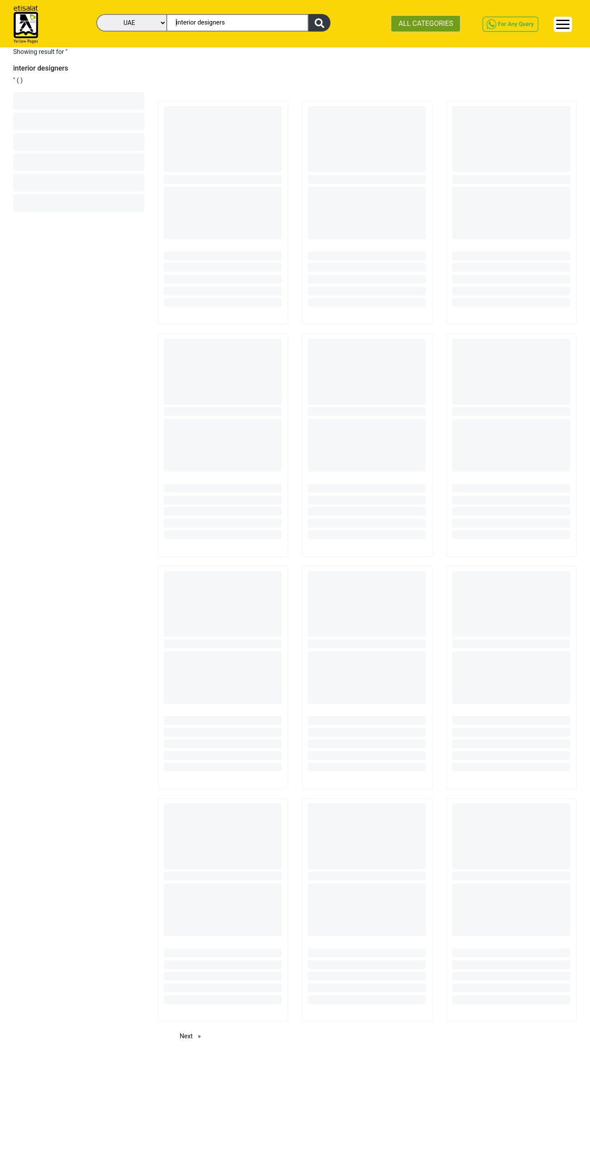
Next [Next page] (192, 1036)
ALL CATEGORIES (425, 23)
